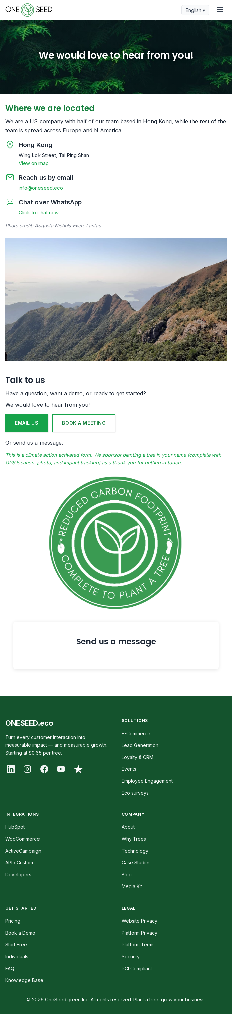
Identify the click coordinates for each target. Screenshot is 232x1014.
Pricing (12, 921)
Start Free (16, 944)
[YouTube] (61, 769)
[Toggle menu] (220, 10)
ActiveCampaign (23, 851)
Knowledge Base (24, 980)
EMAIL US (26, 423)
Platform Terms (138, 944)
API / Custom (19, 862)
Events (129, 769)
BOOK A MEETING (84, 423)
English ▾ (195, 10)
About (128, 827)
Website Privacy (139, 921)
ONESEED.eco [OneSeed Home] (29, 723)
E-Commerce (136, 733)
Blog (127, 874)
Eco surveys (135, 793)
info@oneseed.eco (41, 188)
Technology (135, 851)
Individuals (16, 956)
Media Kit (132, 886)
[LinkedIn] (10, 769)
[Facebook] (44, 769)
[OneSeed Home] (28, 10)
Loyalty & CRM (137, 757)
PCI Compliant (137, 968)
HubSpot (15, 827)
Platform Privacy (139, 933)
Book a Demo (20, 933)
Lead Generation (140, 745)
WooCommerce (22, 839)
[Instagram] (27, 769)
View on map (34, 163)
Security (131, 956)
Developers (18, 874)
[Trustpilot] (78, 769)
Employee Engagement (147, 781)
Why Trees (134, 839)
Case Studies (136, 862)
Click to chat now (39, 212)
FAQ (9, 968)
